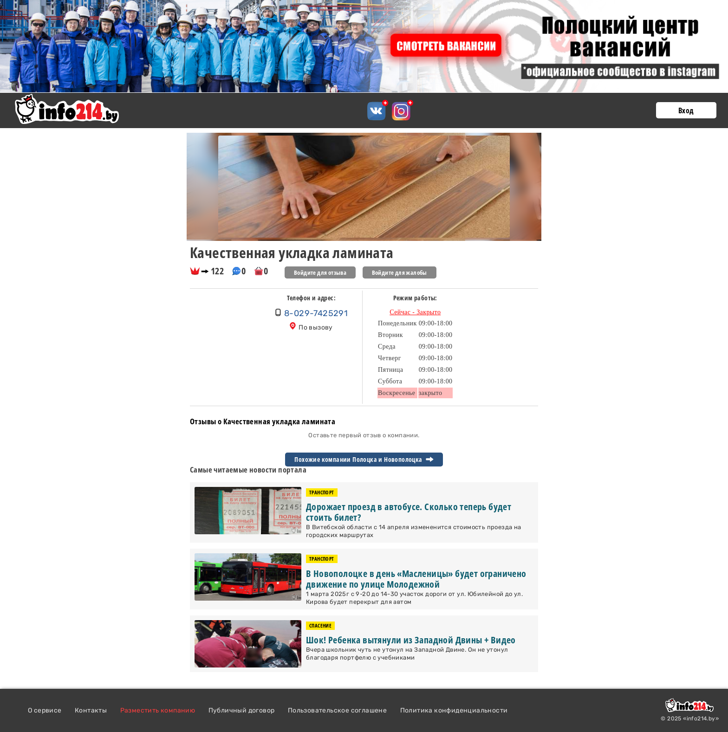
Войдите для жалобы (399, 272)
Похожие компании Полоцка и (363, 459)
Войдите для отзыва (320, 272)
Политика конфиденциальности (454, 710)
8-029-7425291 (316, 313)
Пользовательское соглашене (337, 710)
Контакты (91, 710)
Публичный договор (241, 710)
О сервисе (45, 710)
